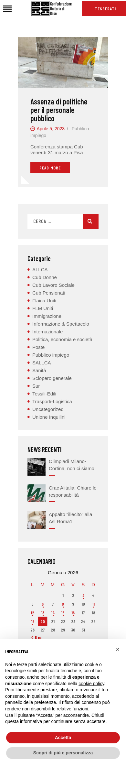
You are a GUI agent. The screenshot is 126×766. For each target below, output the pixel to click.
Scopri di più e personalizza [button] (63, 752)
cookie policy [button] (91, 683)
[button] (117, 649)
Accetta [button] (63, 737)
